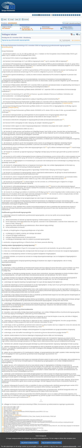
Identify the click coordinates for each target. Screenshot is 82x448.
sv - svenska (79, 15)
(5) (2, 411)
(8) (2, 415)
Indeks (4, 19)
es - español (35, 15)
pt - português (69, 15)
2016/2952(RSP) (12, 23)
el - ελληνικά (45, 15)
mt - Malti (63, 15)
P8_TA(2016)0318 (17, 410)
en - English (47, 15)
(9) (2, 416)
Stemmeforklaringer (47, 28)
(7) (2, 414)
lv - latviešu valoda (57, 15)
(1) (2, 407)
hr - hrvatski (53, 15)
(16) (3, 424)
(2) (2, 408)
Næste (16, 19)
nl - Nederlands (65, 15)
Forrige (11, 19)
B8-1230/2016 (6, 28)
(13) (3, 421)
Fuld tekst (26, 19)
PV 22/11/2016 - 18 (27, 28)
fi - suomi (77, 15)
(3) (2, 409)
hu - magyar (61, 15)
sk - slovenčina (73, 15)
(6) (2, 412)
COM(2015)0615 (67, 103)
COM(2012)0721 (13, 107)
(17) (3, 425)
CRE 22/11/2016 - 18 (27, 29)
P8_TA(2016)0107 (17, 415)
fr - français (49, 15)
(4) (2, 410)
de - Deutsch (41, 15)
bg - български (33, 15)
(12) (3, 419)
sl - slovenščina (75, 15)
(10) (3, 417)
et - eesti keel (43, 15)
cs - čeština (37, 15)
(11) (3, 418)
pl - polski (67, 15)
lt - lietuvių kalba (59, 15)
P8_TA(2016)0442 (67, 28)
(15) (3, 423)
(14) (3, 422)
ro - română (71, 15)
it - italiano (55, 15)
